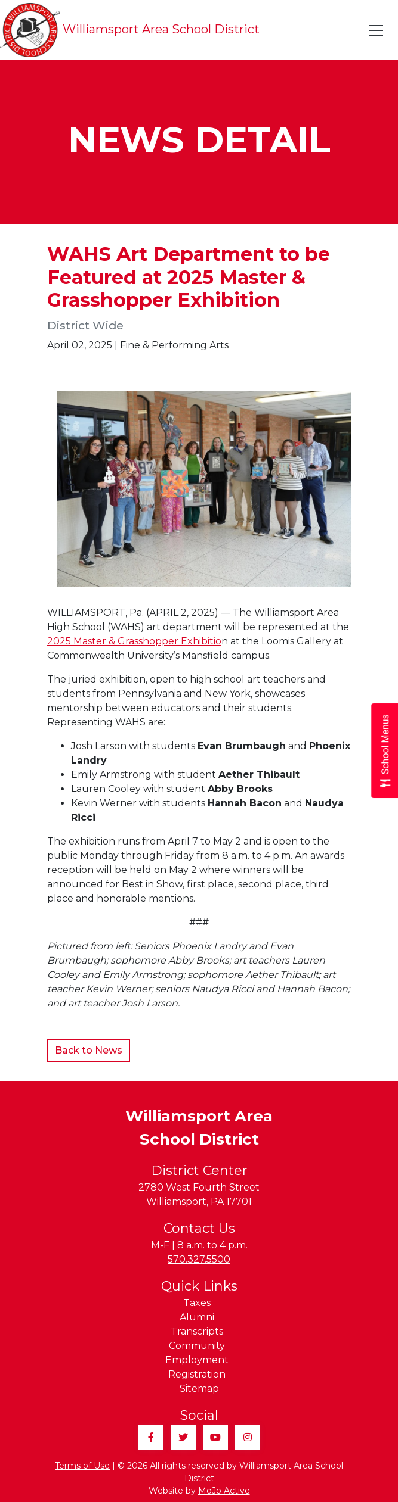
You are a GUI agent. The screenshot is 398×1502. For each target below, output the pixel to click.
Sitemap (199, 1388)
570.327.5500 (199, 1259)
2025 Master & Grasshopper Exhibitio (134, 641)
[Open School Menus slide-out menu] (384, 751)
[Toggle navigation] (376, 30)
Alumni (197, 1317)
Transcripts (197, 1331)
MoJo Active (224, 1490)
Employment (197, 1360)
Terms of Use (82, 1465)
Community (197, 1345)
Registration (197, 1374)
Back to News (88, 1050)
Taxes (197, 1302)
